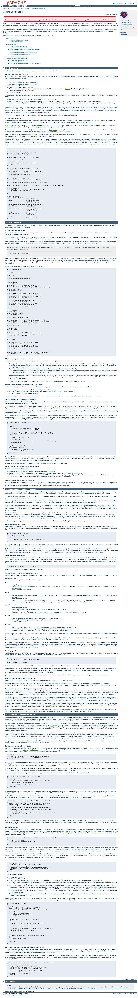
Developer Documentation (38, 8)
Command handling (15, 62)
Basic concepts (125, 20)
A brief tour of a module (16, 41)
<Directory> (54, 260)
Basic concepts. (10, 38)
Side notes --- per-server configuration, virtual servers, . (25, 63)
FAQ (125, 3)
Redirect (85, 728)
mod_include (32, 642)
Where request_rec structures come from (21, 47)
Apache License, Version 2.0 (20, 995)
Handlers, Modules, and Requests (19, 40)
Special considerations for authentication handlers (23, 52)
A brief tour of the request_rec (15, 230)
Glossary (129, 3)
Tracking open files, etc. (13, 651)
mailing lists (94, 988)
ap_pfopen (44, 514)
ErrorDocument (13, 306)
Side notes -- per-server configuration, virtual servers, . (24, 947)
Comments (124, 34)
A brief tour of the (19, 46)
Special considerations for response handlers (22, 51)
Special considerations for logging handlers (21, 54)
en (117, 14)
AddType (52, 727)
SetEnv (67, 89)
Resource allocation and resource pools (17, 57)
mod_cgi (39, 642)
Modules (115, 3)
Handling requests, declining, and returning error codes (25, 49)
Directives (120, 3)
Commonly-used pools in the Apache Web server (21, 573)
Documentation (19, 8)
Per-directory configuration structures (20, 60)
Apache (5, 8)
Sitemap (135, 3)
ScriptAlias (98, 121)
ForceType (61, 727)
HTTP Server (11, 8)
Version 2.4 (28, 8)
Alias (76, 728)
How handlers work (11, 44)
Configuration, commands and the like (16, 58)
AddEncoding (34, 750)
